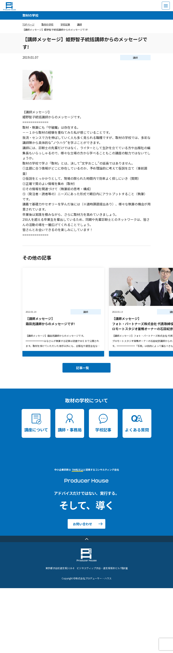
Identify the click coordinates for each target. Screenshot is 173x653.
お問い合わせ (82, 523)
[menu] (166, 6)
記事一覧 (82, 367)
